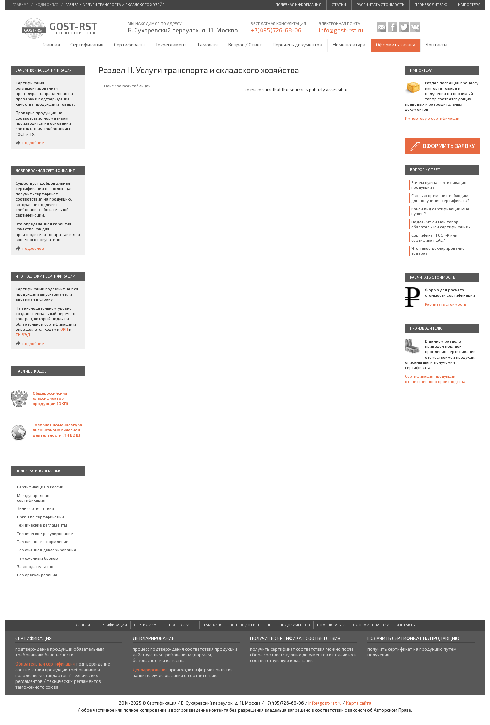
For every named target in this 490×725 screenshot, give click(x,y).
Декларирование (150, 669)
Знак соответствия (35, 508)
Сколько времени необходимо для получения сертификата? (441, 198)
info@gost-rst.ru (341, 30)
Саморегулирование (37, 574)
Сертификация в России (40, 486)
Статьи (339, 4)
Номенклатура (349, 44)
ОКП (64, 329)
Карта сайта (358, 703)
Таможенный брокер (37, 558)
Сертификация (86, 44)
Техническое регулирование (45, 533)
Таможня (207, 44)
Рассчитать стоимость (380, 4)
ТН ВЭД (23, 334)
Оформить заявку (395, 44)
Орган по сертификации (40, 516)
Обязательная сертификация (45, 664)
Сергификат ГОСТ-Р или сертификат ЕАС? (434, 237)
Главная (51, 44)
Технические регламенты (42, 524)
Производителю (431, 4)
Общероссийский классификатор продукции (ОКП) (50, 398)
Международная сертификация (33, 497)
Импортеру (469, 4)
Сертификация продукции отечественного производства (435, 379)
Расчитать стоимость (445, 303)
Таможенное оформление (42, 541)
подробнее (33, 142)
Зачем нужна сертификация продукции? (439, 184)
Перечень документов (297, 44)
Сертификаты (129, 44)
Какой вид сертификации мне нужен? (440, 211)
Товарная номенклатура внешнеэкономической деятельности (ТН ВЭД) (57, 429)
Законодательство (35, 566)
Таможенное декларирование (46, 549)
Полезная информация (298, 4)
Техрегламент (170, 44)
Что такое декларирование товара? (438, 250)
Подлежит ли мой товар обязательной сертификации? (440, 224)
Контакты (436, 44)
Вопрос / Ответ (245, 44)
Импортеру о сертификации (432, 118)
